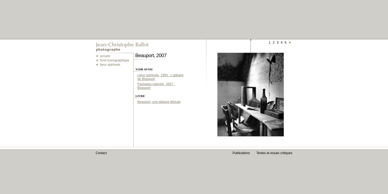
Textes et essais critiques (274, 153)
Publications (241, 153)
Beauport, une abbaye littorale (159, 102)
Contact (101, 153)
